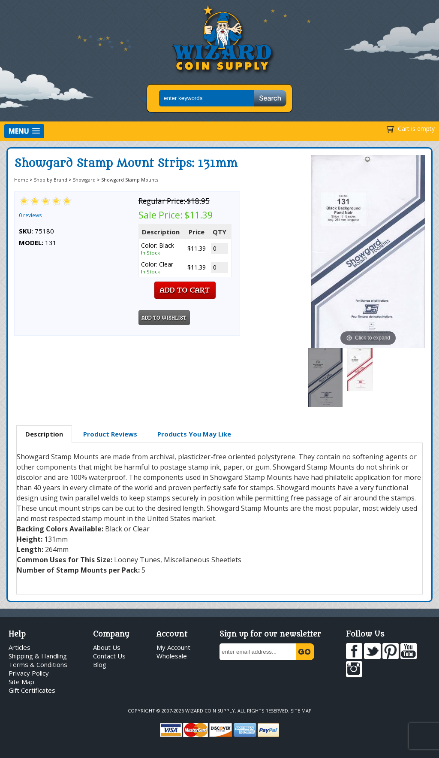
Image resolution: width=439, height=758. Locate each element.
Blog (99, 664)
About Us (106, 647)
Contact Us (109, 656)
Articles (19, 647)
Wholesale (171, 656)
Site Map (21, 681)
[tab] (44, 434)
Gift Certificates (32, 690)
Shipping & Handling (38, 656)
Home (21, 179)
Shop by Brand (50, 179)
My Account (173, 647)
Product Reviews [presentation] (110, 434)
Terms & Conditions (38, 664)
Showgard (84, 179)
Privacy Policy (29, 673)
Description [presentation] (44, 434)
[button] (24, 131)
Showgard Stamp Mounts (129, 179)
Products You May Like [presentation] (194, 434)
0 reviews (30, 215)
